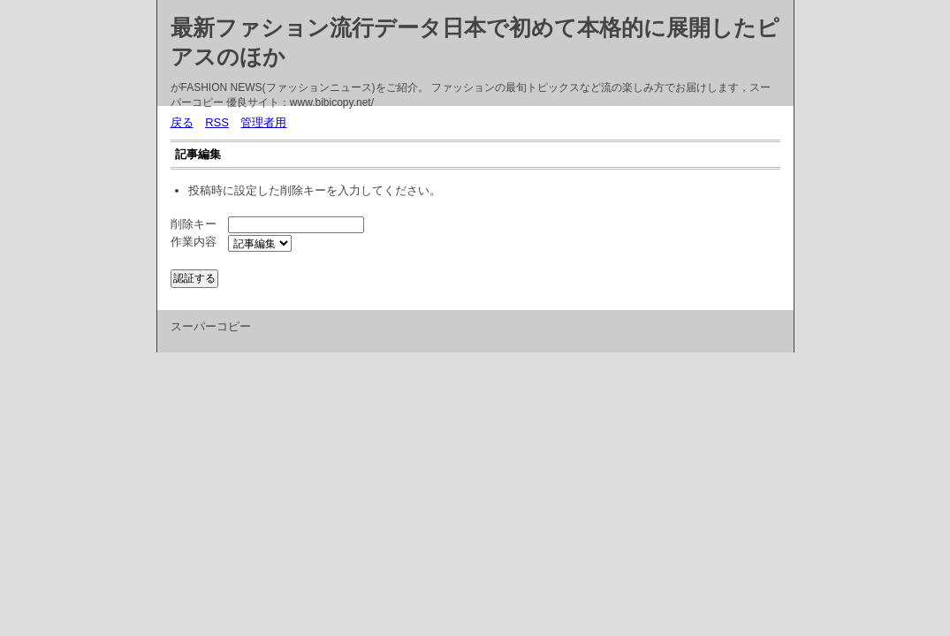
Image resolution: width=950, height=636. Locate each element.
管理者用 (263, 122)
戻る (182, 122)
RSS (217, 122)
